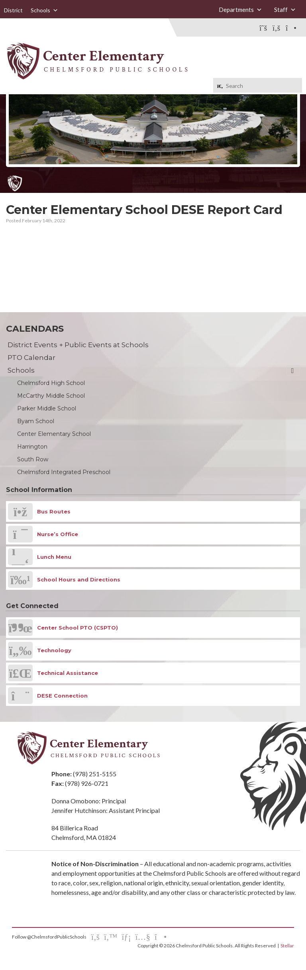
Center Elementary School (54, 433)
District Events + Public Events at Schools (78, 345)
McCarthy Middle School (51, 395)
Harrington (32, 446)
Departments (240, 10)
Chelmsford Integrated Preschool (63, 472)
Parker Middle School (46, 408)
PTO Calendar (31, 358)
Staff (285, 10)
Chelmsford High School (51, 383)
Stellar (287, 946)
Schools (44, 10)
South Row (32, 459)
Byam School (35, 421)
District (13, 10)
